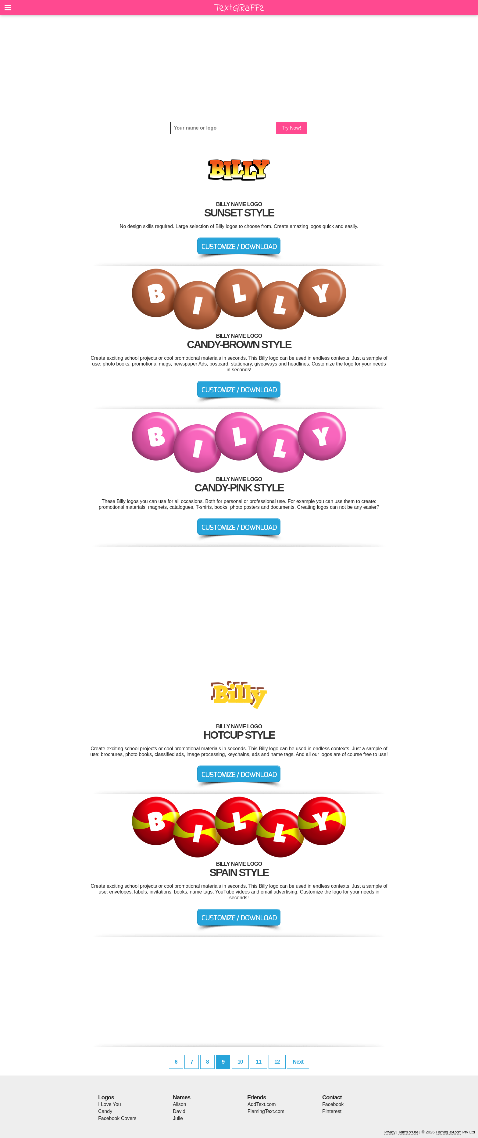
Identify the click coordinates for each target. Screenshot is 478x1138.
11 (258, 1062)
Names (181, 1097)
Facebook (333, 1104)
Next (298, 1062)
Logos (106, 1097)
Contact (332, 1097)
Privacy (389, 1132)
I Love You (109, 1104)
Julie (178, 1118)
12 (277, 1062)
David (179, 1111)
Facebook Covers (117, 1118)
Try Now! (291, 127)
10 (240, 1062)
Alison (179, 1104)
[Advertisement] (239, 68)
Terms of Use (408, 1132)
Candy (105, 1111)
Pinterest (331, 1111)
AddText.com (262, 1104)
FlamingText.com (266, 1111)
